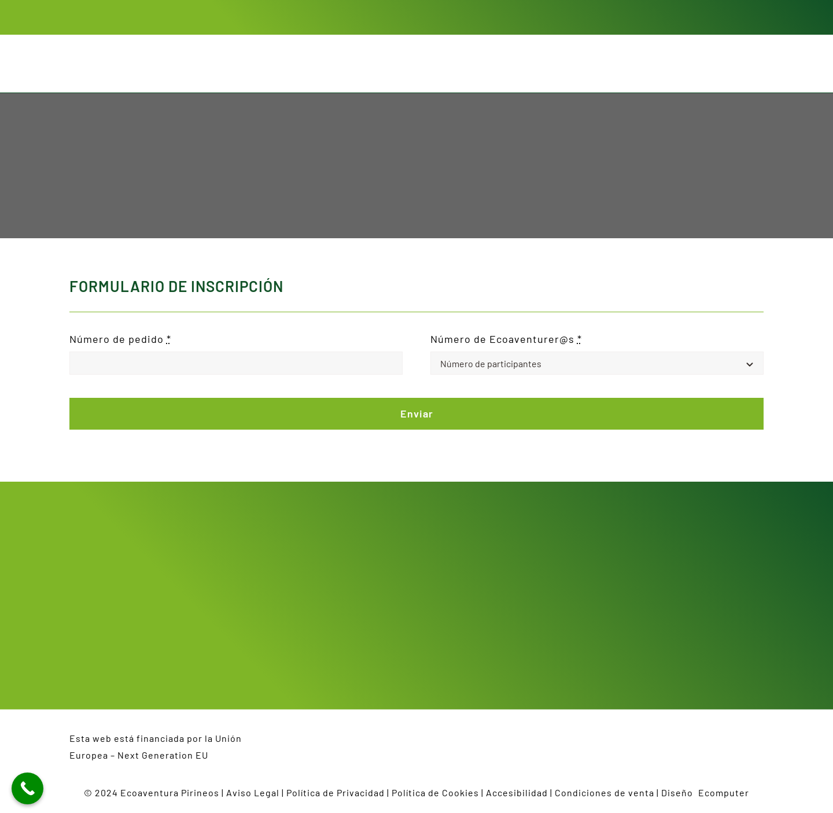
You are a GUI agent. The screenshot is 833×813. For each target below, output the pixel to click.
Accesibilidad (517, 792)
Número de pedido (120, 338)
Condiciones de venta (604, 792)
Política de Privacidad (335, 792)
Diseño (679, 792)
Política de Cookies (435, 792)
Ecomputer (723, 792)
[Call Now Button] (27, 788)
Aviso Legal (252, 792)
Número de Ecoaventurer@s (506, 338)
